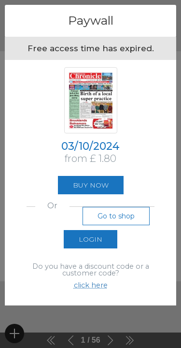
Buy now (91, 185)
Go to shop (116, 216)
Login (90, 239)
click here (91, 285)
